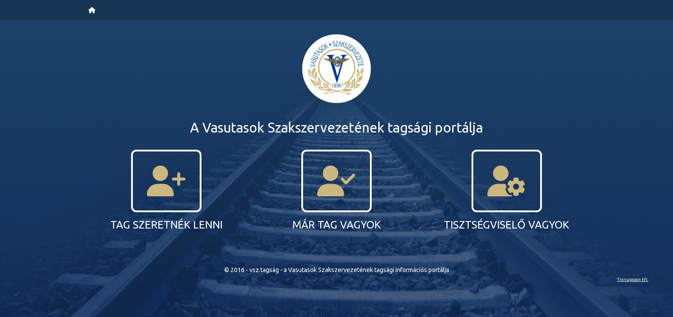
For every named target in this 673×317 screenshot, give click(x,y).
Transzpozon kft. (632, 279)
